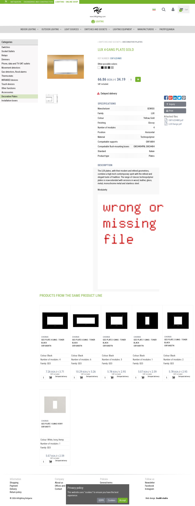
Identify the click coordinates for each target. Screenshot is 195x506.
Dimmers (6, 59)
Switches (6, 47)
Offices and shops (63, 486)
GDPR (101, 500)
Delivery (13, 489)
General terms (106, 482)
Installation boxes (10, 100)
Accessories (7, 92)
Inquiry (170, 104)
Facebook (149, 486)
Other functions (8, 88)
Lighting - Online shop (66, 2)
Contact (58, 489)
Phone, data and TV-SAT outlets (16, 63)
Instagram (149, 489)
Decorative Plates (9, 96)
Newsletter (150, 482)
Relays (5, 55)
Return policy (16, 492)
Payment (14, 486)
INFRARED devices (10, 80)
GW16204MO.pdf (173, 120)
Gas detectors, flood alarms (14, 72)
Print (169, 111)
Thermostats (7, 76)
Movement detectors (11, 67)
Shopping (14, 482)
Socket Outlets (8, 51)
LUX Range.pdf (173, 124)
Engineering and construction (38, 2)
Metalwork (16, 2)
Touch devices (8, 84)
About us (59, 482)
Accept (122, 500)
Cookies (111, 500)
